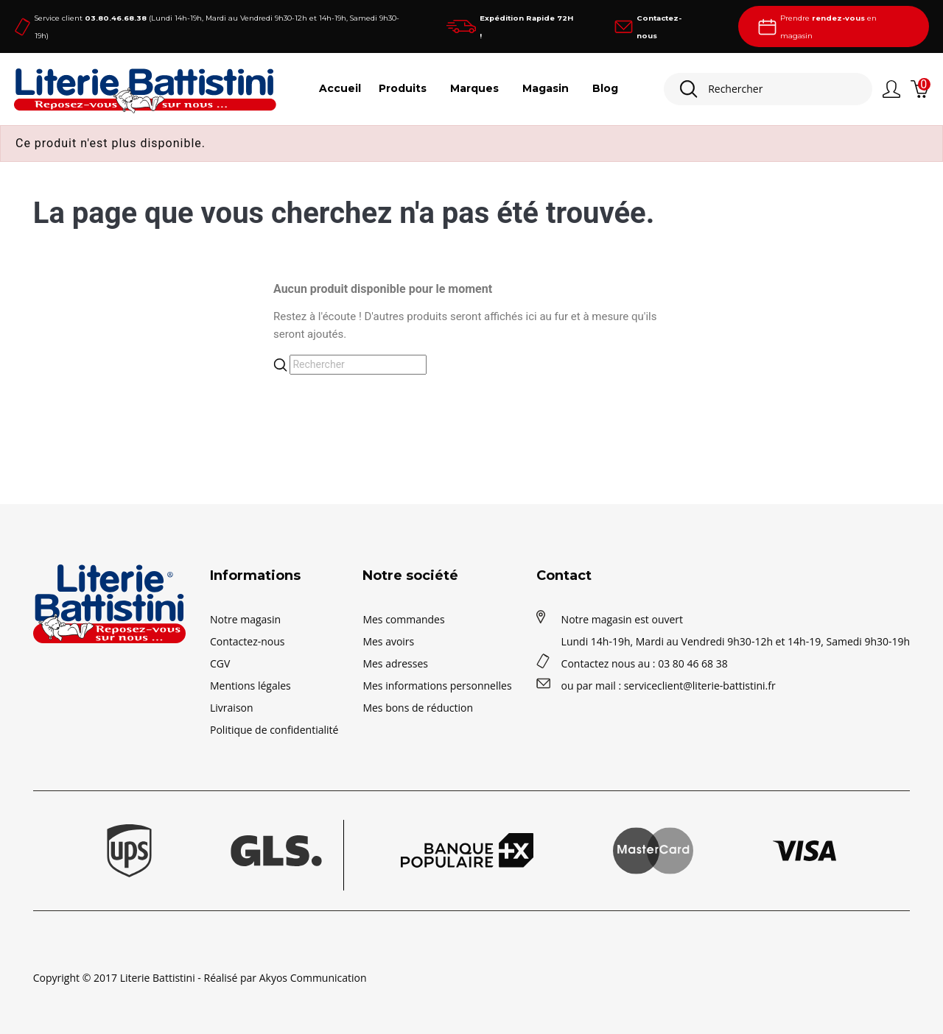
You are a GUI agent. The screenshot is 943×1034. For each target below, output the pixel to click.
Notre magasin (245, 619)
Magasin (545, 88)
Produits (403, 88)
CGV (220, 663)
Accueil (340, 88)
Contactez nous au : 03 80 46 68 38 (644, 663)
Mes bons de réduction (417, 708)
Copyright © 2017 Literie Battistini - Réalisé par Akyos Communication (200, 978)
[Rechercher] (768, 89)
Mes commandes (403, 619)
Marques (474, 88)
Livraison (231, 708)
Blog (605, 88)
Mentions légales (250, 686)
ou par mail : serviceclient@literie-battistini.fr (668, 686)
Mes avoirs (388, 641)
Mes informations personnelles (436, 686)
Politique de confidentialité (274, 730)
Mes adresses (395, 663)
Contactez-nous (247, 641)
